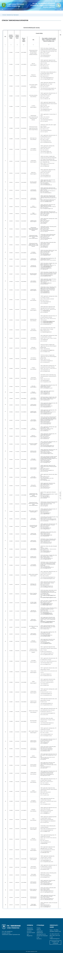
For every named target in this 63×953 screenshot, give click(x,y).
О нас (38, 937)
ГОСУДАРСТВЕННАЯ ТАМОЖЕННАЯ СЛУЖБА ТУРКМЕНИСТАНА (15, 5)
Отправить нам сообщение (55, 942)
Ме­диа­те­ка (29, 935)
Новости (39, 929)
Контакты (39, 938)
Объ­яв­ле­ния (30, 928)
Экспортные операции (42, 935)
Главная (38, 928)
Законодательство (41, 934)
